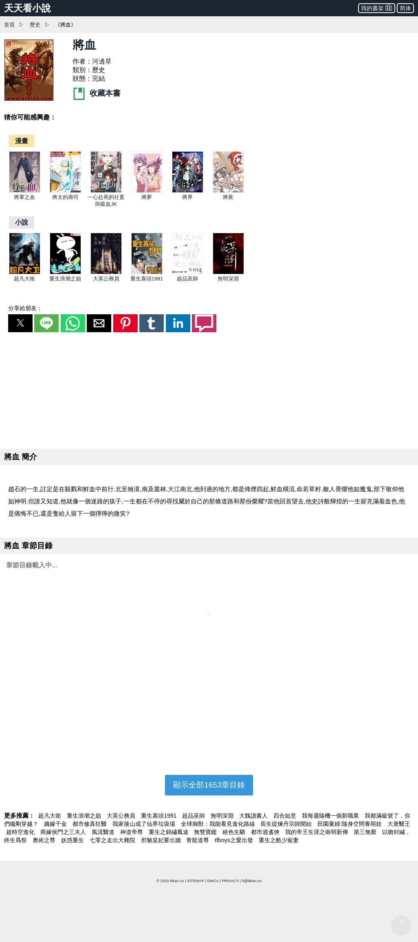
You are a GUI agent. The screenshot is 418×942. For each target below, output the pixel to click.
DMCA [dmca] (213, 880)
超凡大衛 (24, 279)
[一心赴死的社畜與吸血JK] (106, 191)
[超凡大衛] (24, 272)
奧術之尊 (45, 840)
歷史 (35, 25)
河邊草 (102, 61)
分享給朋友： (25, 308)
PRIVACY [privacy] (230, 880)
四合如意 (285, 815)
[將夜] (228, 191)
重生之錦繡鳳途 (169, 832)
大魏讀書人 (254, 815)
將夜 (228, 197)
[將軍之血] (24, 191)
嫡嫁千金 (56, 824)
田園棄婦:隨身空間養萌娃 (350, 824)
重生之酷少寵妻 (279, 840)
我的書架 (376, 7)
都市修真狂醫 (90, 824)
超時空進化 (21, 832)
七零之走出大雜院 (113, 840)
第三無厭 (366, 832)
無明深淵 (228, 279)
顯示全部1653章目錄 (209, 785)
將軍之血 (24, 197)
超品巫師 (187, 279)
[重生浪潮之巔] (65, 272)
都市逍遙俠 (266, 832)
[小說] (21, 222)
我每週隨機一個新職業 (331, 815)
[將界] (187, 191)
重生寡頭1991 (146, 279)
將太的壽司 (65, 197)
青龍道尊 (198, 840)
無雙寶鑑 (206, 832)
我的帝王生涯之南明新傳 (317, 832)
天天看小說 (27, 8)
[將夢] (147, 191)
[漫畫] (21, 140)
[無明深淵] (228, 272)
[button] (20, 323)
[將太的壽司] (65, 191)
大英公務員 (106, 279)
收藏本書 (97, 93)
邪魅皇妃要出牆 (162, 840)
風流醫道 (104, 832)
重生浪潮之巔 (65, 279)
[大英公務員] (106, 272)
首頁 (9, 25)
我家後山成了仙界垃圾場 (144, 824)
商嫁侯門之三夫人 (64, 832)
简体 (405, 8)
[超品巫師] (187, 272)
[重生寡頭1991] (147, 272)
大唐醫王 (398, 824)
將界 (187, 197)
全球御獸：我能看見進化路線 (219, 824)
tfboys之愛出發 (234, 840)
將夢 (146, 197)
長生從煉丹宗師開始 (286, 824)
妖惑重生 (73, 840)
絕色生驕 (234, 832)
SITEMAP (195, 880)
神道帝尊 (132, 832)
